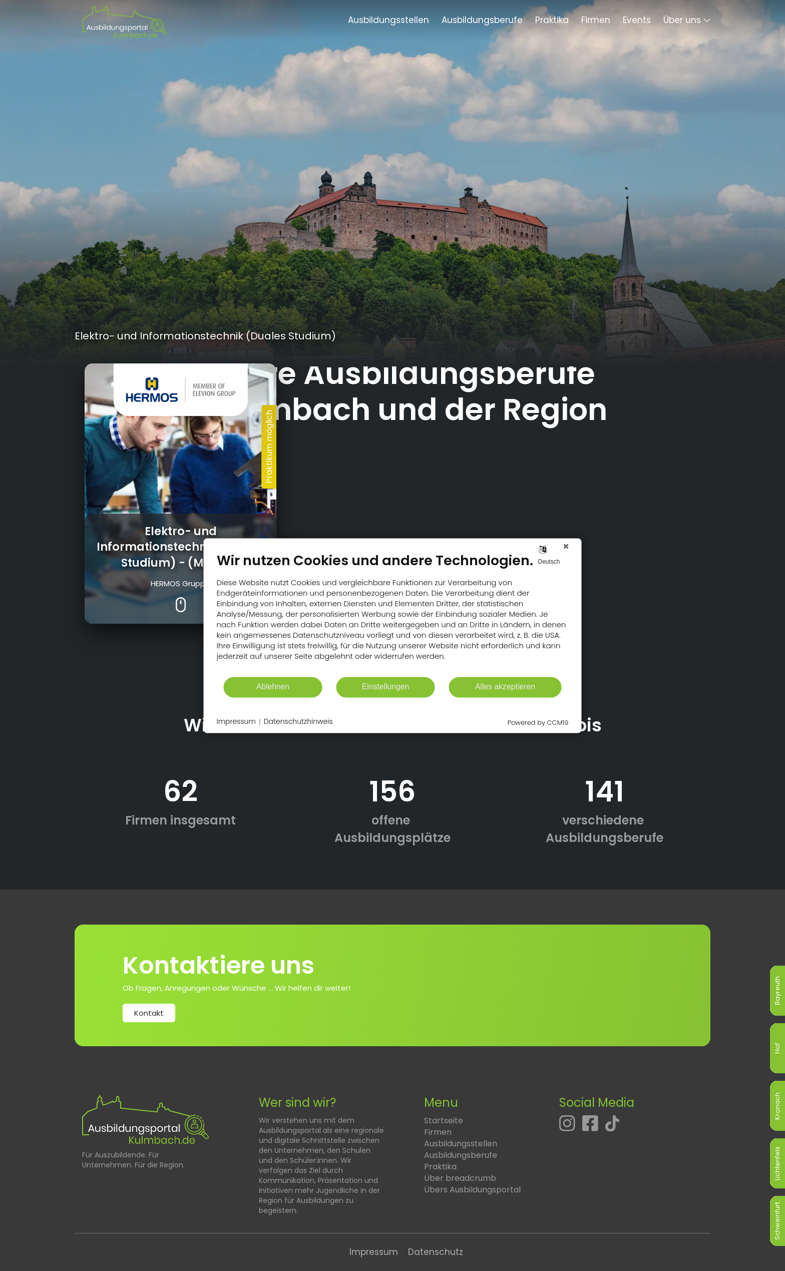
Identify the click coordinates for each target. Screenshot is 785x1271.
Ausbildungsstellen (388, 20)
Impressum (373, 1252)
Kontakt (149, 1013)
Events (637, 20)
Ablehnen (273, 687)
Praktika (552, 20)
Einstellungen (386, 687)
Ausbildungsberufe (482, 20)
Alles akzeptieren (505, 687)
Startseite (443, 1120)
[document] (393, 614)
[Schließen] (566, 546)
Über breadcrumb (460, 1178)
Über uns (682, 20)
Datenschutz (435, 1252)
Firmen (595, 20)
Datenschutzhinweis (298, 722)
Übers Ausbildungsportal (472, 1189)
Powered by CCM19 (538, 722)
